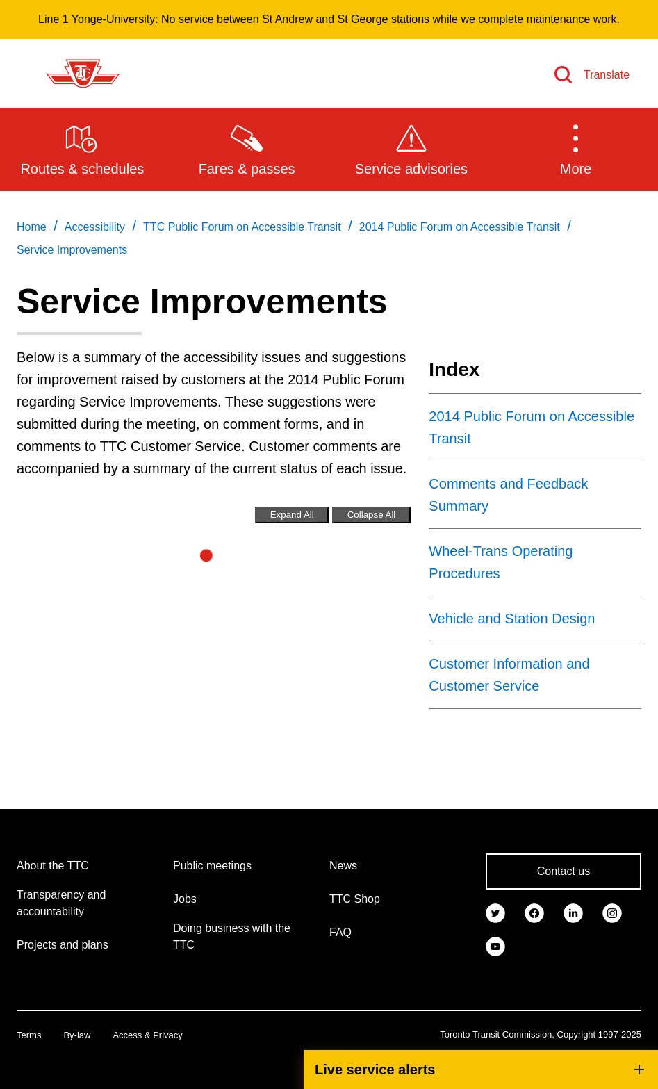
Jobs (185, 899)
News (343, 865)
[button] (575, 149)
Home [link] (32, 227)
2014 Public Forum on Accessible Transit (531, 427)
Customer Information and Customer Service (509, 675)
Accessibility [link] (95, 227)
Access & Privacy (147, 1035)
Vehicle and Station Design (512, 618)
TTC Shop (354, 899)
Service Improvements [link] (72, 250)
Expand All (292, 514)
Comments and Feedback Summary (508, 495)
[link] (495, 912)
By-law (76, 1035)
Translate (607, 75)
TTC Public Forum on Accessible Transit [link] (242, 227)
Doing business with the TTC (231, 936)
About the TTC (53, 865)
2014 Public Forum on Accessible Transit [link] (459, 227)
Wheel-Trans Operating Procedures (501, 562)
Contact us (563, 871)
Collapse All (371, 514)
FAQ (340, 932)
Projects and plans (62, 945)
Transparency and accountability (61, 903)
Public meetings (212, 865)
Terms (29, 1035)
